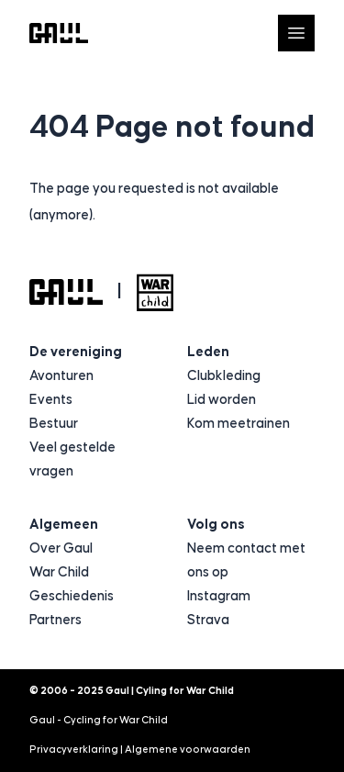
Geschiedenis (71, 596)
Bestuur (53, 424)
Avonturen (61, 376)
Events (50, 400)
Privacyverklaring (73, 749)
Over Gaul (61, 548)
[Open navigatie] (296, 33)
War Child (59, 572)
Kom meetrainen (238, 424)
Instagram (218, 596)
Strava (208, 620)
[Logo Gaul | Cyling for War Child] (58, 33)
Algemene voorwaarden (187, 749)
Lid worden (221, 400)
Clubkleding (224, 376)
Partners (55, 620)
